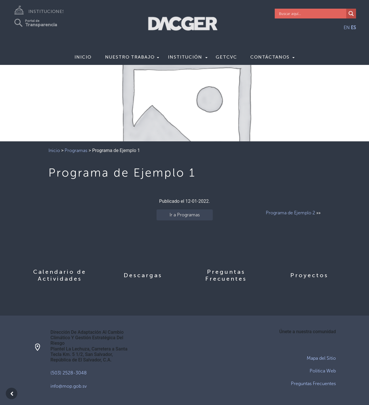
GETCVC (226, 57)
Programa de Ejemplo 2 (290, 212)
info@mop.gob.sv (68, 386)
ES (353, 27)
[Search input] (312, 13)
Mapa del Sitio (321, 358)
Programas (76, 150)
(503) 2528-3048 (68, 373)
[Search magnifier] (351, 13)
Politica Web (323, 371)
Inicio (82, 57)
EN (347, 27)
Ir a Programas (185, 214)
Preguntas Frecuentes (313, 383)
